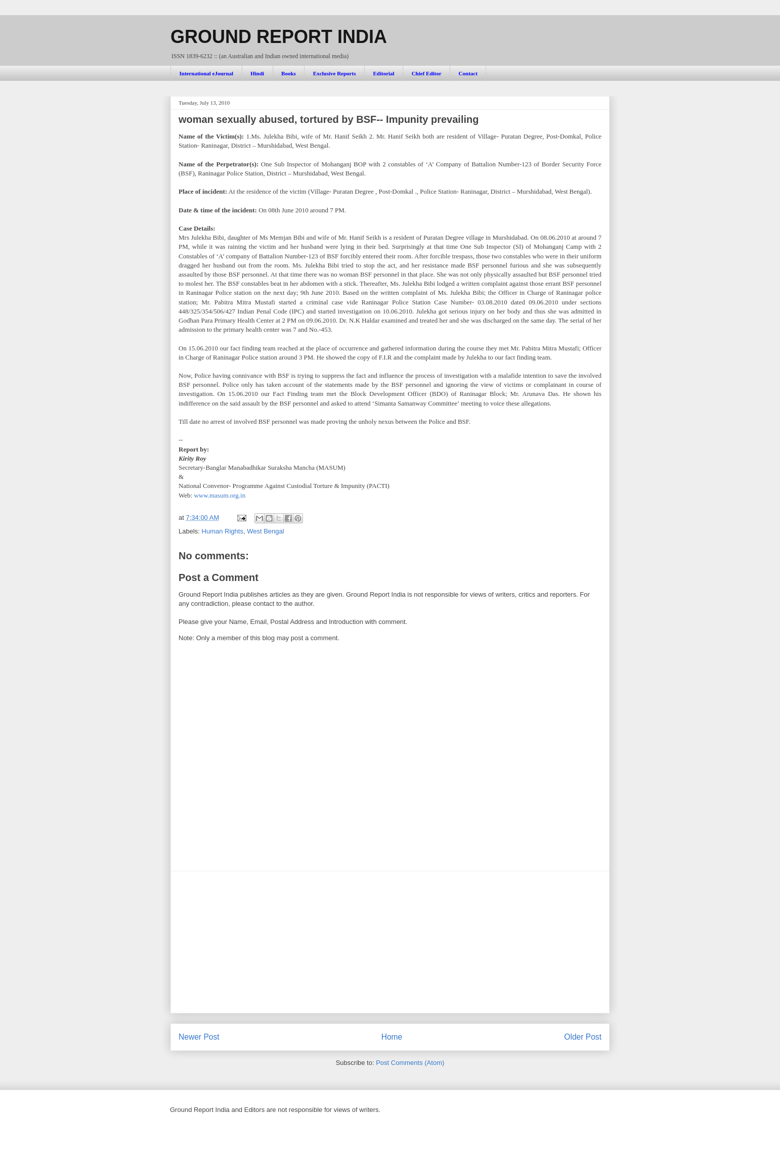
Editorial (383, 73)
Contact (468, 73)
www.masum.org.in (219, 495)
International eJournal (207, 73)
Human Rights (222, 531)
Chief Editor (427, 73)
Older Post (582, 1037)
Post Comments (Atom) (410, 1062)
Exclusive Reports (334, 73)
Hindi (257, 73)
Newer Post (199, 1037)
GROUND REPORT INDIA (278, 36)
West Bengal (265, 531)
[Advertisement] (390, 942)
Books (288, 73)
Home (392, 1037)
